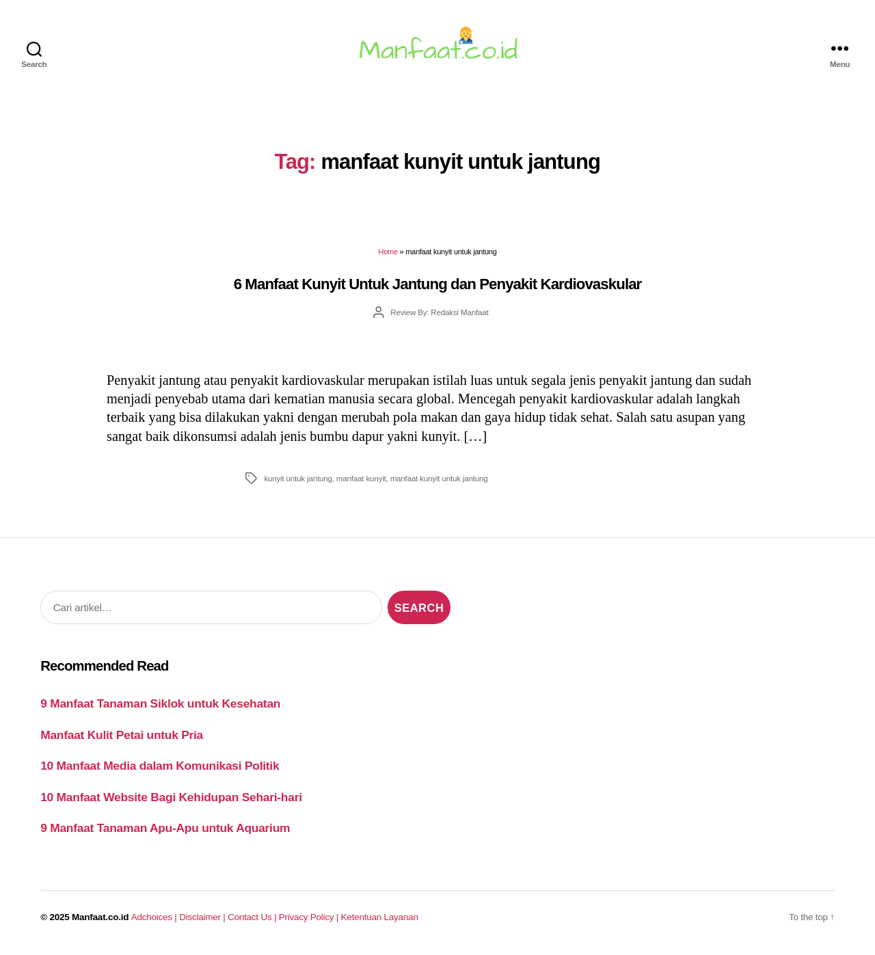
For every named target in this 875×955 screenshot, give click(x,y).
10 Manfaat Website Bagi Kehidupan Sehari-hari (171, 798)
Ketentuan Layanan (379, 918)
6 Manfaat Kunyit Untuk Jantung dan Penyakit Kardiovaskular (438, 285)
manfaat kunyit (361, 479)
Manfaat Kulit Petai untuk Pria (121, 736)
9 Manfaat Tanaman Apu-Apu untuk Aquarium (165, 829)
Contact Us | (253, 918)
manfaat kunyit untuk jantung (439, 479)
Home (387, 254)
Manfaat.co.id (100, 918)
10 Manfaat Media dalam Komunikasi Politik (159, 767)
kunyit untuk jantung (298, 479)
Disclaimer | (203, 918)
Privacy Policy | (310, 918)
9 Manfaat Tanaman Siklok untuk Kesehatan (160, 705)
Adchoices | (155, 918)
